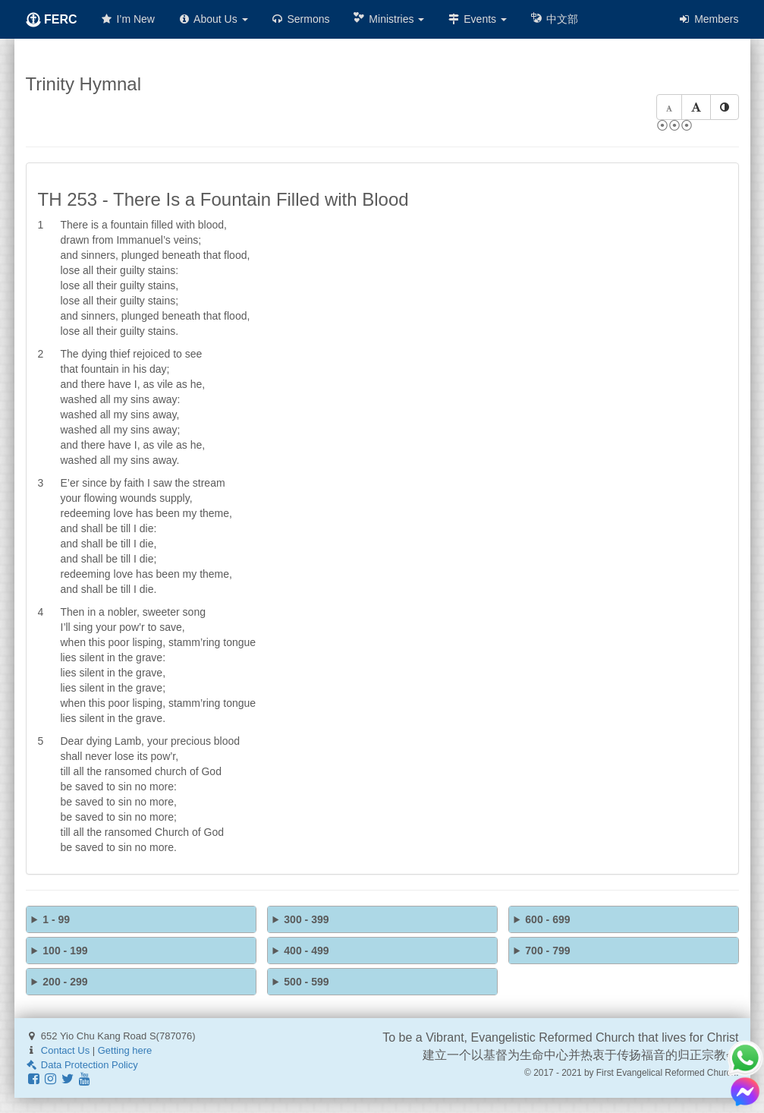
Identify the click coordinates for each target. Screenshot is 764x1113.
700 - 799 (547, 950)
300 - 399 (306, 919)
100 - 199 (64, 950)
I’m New (127, 19)
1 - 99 (56, 919)
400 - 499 (306, 950)
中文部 (554, 18)
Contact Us (65, 1050)
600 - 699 (547, 919)
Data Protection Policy (82, 1064)
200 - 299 (64, 982)
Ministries (388, 18)
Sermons (300, 19)
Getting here (125, 1050)
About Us (213, 19)
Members (708, 19)
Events (477, 19)
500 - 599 (306, 982)
